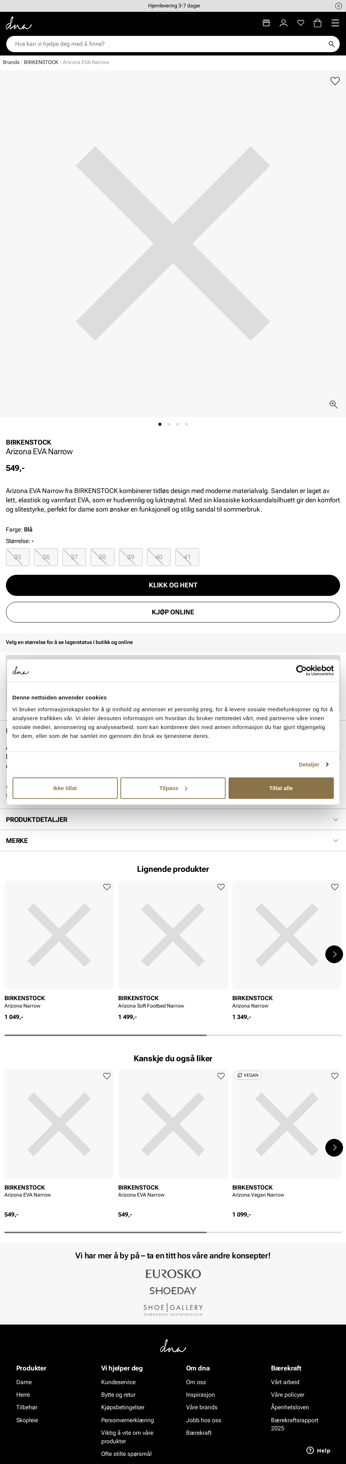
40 (158, 557)
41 (187, 557)
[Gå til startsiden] (19, 23)
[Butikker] (266, 23)
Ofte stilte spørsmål (126, 1453)
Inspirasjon (200, 1394)
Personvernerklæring (127, 1420)
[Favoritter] (300, 23)
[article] (59, 946)
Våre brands (201, 1407)
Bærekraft (199, 1432)
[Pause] (339, 6)
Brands (11, 62)
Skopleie (27, 1420)
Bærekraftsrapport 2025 (294, 1424)
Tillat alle (281, 788)
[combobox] (169, 44)
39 (130, 557)
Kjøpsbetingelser (122, 1407)
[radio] (18, 557)
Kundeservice (118, 1382)
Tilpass (173, 788)
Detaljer (309, 764)
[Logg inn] (283, 23)
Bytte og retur (118, 1394)
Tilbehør (26, 1407)
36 (46, 557)
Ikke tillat (65, 788)
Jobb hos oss (203, 1420)
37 (74, 557)
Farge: (19, 529)
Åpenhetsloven (290, 1407)
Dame (24, 1382)
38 (102, 557)
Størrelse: (18, 540)
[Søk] (331, 44)
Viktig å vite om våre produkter (127, 1436)
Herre (23, 1394)
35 (17, 557)
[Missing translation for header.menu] (335, 23)
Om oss (196, 1382)
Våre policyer (287, 1394)
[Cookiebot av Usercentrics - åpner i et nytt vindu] (301, 670)
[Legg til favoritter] (335, 81)
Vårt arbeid (285, 1382)
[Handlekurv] (317, 23)
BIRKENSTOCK (41, 62)
